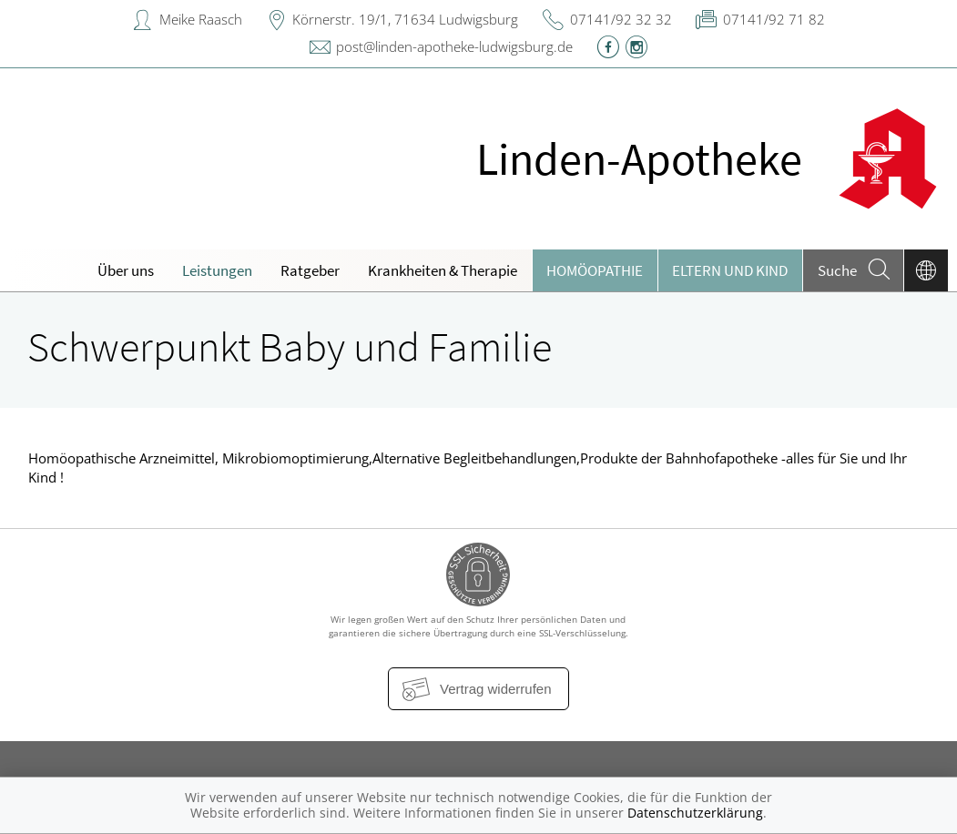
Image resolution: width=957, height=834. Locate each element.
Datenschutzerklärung (695, 812)
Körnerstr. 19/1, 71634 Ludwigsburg (405, 19)
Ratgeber (310, 270)
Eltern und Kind (730, 270)
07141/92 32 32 (621, 19)
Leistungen (217, 270)
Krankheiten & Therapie (442, 270)
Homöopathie (594, 270)
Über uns (125, 270)
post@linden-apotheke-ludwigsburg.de (454, 46)
